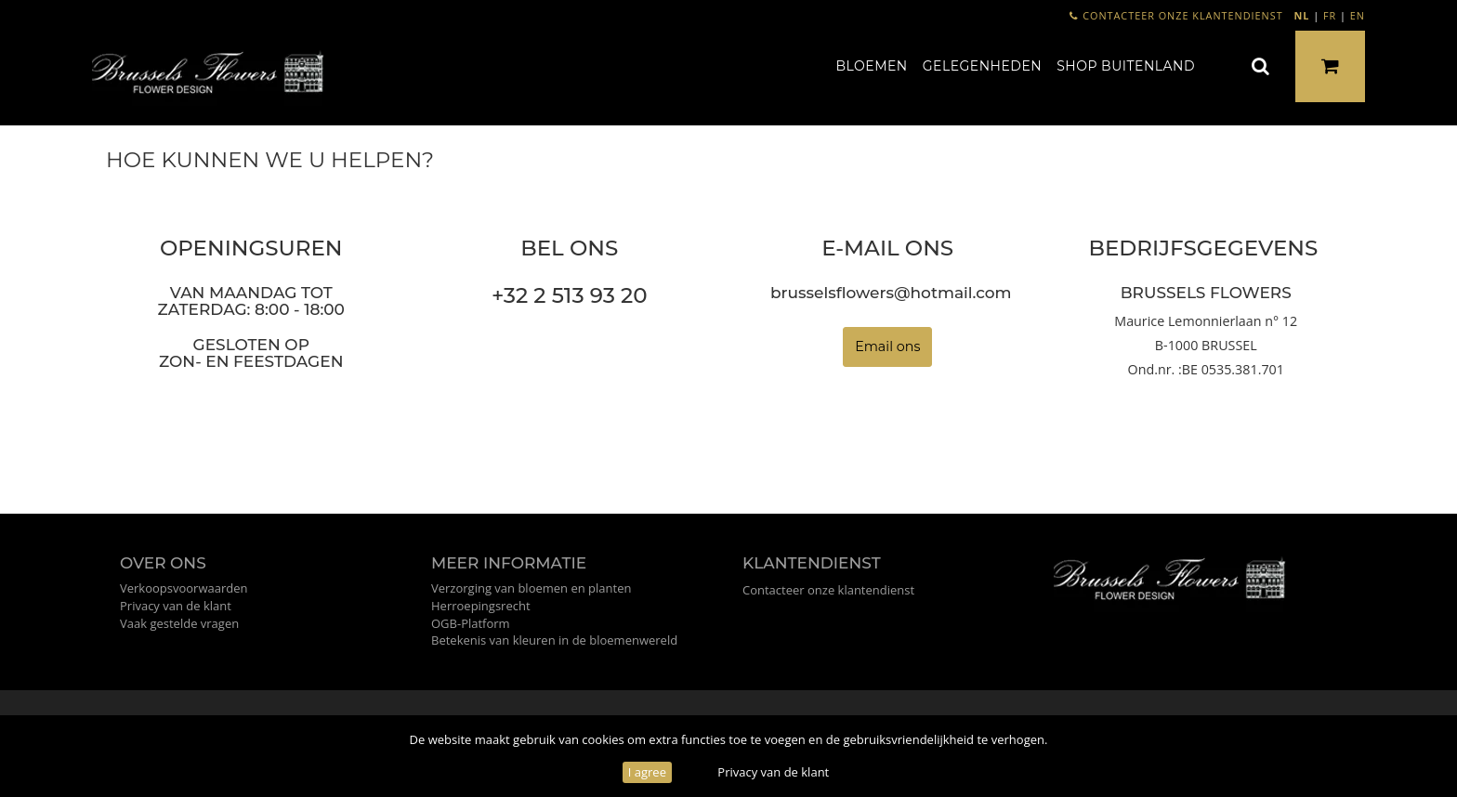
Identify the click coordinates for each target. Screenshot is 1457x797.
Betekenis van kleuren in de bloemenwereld (554, 640)
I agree (647, 772)
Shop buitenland (1126, 66)
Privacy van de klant (773, 772)
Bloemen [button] (871, 66)
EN (1357, 15)
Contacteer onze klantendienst (1176, 15)
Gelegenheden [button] (982, 66)
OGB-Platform (470, 623)
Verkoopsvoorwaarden (184, 588)
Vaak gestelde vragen (179, 623)
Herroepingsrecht (481, 605)
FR (1329, 15)
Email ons (887, 346)
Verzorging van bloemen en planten (531, 588)
